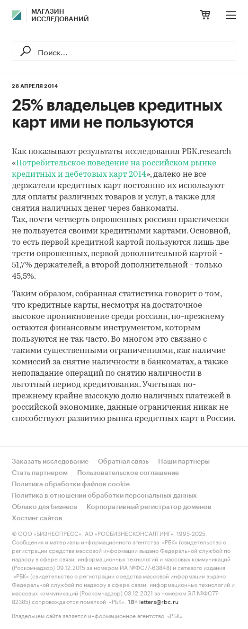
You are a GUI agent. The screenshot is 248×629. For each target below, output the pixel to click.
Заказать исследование (50, 461)
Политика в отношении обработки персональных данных (104, 495)
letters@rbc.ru (158, 600)
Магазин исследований (60, 16)
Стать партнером (40, 473)
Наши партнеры (184, 461)
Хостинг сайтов (37, 518)
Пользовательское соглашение (128, 473)
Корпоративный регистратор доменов (149, 507)
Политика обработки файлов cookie (71, 484)
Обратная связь (123, 461)
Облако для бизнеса (44, 507)
